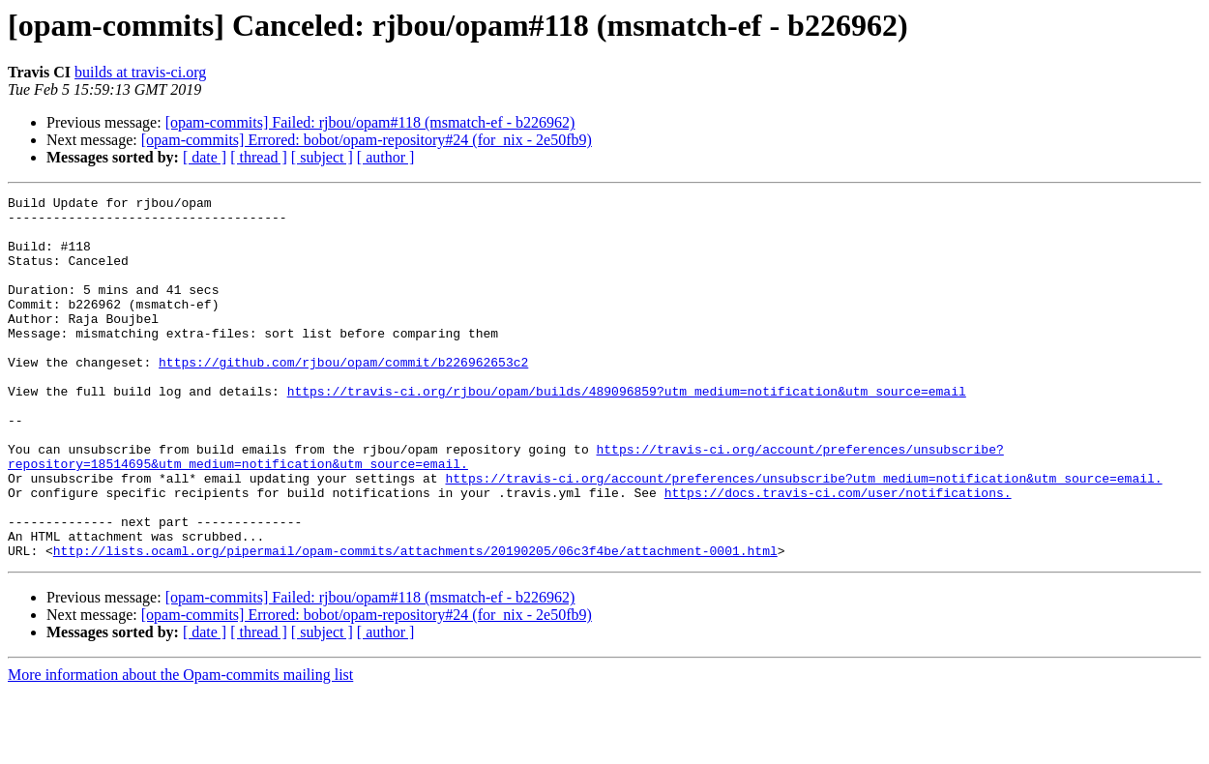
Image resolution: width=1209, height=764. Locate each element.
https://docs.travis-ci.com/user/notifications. (838, 553)
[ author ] (386, 157)
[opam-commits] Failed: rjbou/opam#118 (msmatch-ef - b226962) (370, 122)
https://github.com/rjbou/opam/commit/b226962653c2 (343, 396)
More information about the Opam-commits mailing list (180, 747)
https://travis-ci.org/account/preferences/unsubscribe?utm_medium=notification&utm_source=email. (803, 535)
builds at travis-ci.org (140, 72)
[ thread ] (258, 157)
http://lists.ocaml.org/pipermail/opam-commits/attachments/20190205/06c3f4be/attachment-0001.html (415, 623)
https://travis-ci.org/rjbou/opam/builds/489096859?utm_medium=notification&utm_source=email (626, 431)
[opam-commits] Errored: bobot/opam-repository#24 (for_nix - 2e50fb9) (366, 140)
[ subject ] (322, 157)
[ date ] (204, 157)
